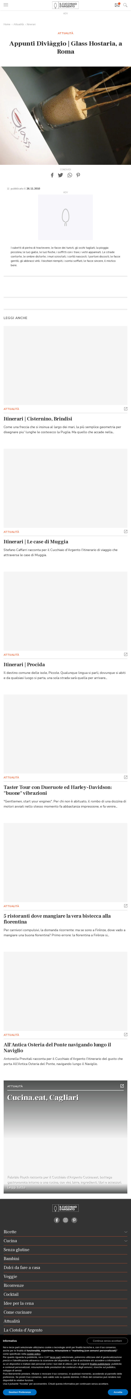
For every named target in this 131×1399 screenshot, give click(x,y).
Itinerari (31, 24)
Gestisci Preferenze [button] (20, 1392)
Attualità (19, 24)
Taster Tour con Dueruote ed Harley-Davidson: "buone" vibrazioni (58, 790)
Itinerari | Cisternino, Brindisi (38, 419)
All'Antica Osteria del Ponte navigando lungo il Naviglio (57, 1047)
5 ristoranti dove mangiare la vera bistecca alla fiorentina (57, 919)
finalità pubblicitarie (100, 1364)
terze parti (55, 1357)
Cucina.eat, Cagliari (43, 1098)
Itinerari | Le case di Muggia (36, 541)
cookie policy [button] (33, 1354)
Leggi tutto (16, 1187)
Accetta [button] (118, 1392)
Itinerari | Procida (24, 664)
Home (7, 24)
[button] (52, 175)
